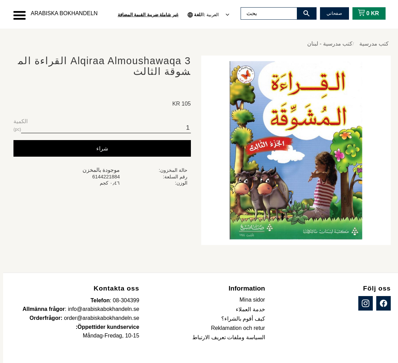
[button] (16, 15)
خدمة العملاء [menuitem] (247, 309)
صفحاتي (331, 13)
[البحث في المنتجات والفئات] (266, 13)
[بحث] (303, 13)
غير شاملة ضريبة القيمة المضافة (145, 14)
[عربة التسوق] (364, 13)
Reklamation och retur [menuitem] (235, 328)
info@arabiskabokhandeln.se (100, 309)
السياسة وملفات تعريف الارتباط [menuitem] (225, 337)
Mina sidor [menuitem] (249, 300)
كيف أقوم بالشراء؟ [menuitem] (240, 319)
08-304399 (123, 300)
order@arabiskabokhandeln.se (98, 318)
